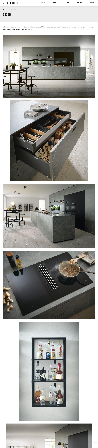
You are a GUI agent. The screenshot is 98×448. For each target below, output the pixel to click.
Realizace (66, 3)
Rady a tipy (79, 3)
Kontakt (92, 3)
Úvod (4, 10)
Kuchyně (43, 3)
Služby (54, 3)
